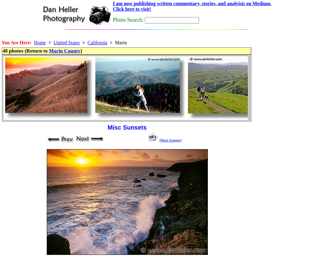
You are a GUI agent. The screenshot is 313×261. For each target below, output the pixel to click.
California (97, 42)
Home (40, 42)
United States (66, 42)
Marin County (64, 51)
